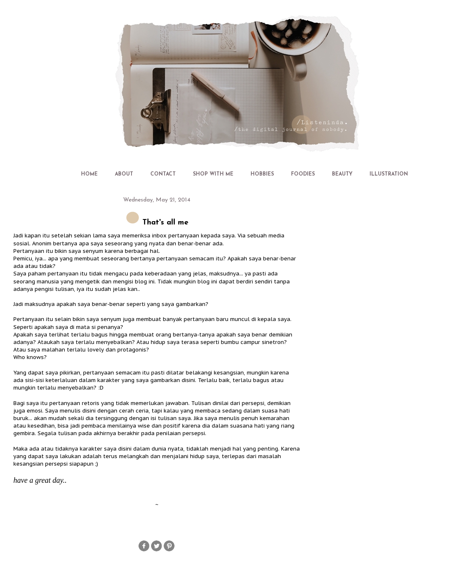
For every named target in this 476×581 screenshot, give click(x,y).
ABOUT (124, 174)
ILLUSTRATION (389, 174)
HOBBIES (262, 174)
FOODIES (303, 174)
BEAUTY (342, 174)
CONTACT (163, 174)
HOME (89, 174)
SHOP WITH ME (213, 174)
